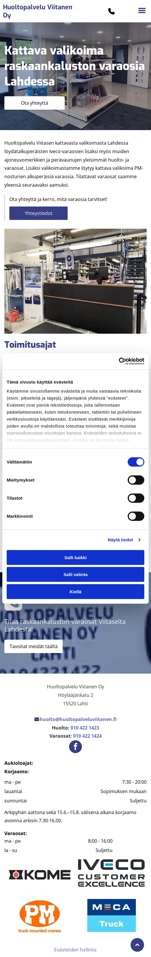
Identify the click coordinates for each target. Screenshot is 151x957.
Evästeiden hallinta (75, 949)
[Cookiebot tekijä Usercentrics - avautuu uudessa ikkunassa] (118, 361)
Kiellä (75, 591)
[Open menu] (142, 11)
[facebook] (75, 747)
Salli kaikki (75, 557)
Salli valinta (76, 574)
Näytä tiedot (120, 539)
